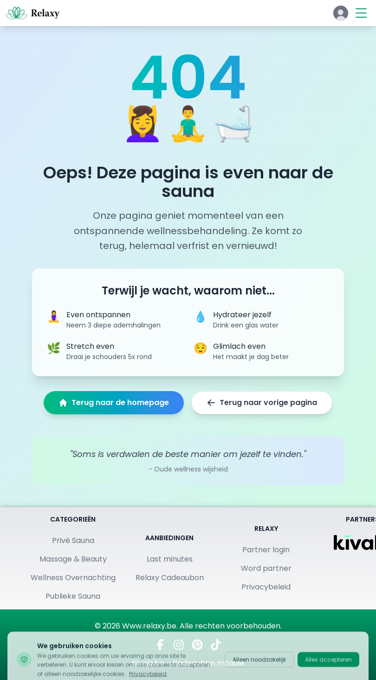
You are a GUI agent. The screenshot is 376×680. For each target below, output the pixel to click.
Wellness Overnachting (73, 577)
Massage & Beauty (73, 559)
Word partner (266, 568)
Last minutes (170, 559)
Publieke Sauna (72, 596)
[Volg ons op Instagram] (178, 644)
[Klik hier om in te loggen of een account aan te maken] (340, 13)
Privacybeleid (266, 587)
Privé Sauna (73, 540)
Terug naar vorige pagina (262, 402)
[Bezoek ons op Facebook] (160, 644)
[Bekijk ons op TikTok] (215, 644)
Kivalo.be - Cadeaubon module (188, 663)
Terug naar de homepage (113, 402)
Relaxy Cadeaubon (170, 577)
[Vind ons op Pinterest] (197, 644)
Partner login (266, 549)
